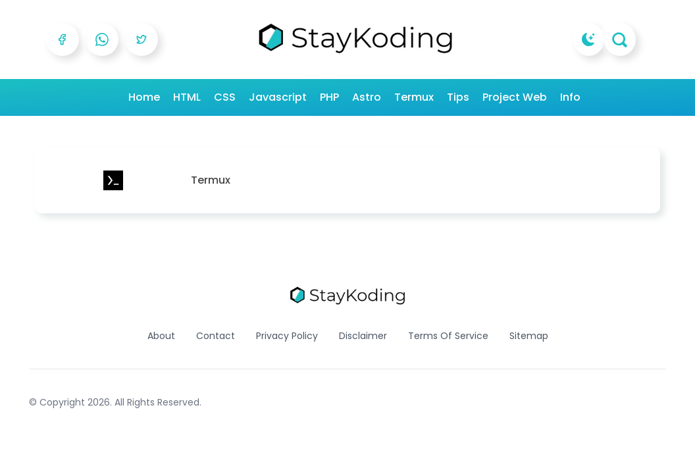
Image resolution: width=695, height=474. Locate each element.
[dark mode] (589, 39)
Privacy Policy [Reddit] (287, 335)
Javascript (278, 97)
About (161, 335)
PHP (329, 97)
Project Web (514, 97)
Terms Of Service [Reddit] (448, 335)
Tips (458, 97)
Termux (414, 97)
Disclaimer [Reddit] (363, 335)
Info (570, 97)
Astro (366, 97)
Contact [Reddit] (215, 335)
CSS (225, 97)
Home (144, 97)
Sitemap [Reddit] (528, 335)
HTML (187, 97)
